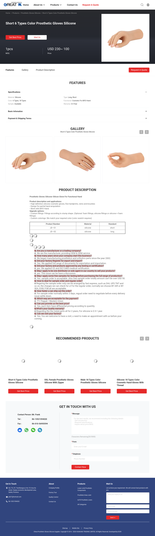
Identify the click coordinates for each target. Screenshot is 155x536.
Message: (76, 414)
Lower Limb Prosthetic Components (85, 489)
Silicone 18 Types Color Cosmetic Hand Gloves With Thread (130, 382)
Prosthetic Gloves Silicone (30, 13)
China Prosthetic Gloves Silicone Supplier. (47, 532)
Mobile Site (75, 528)
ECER (119, 532)
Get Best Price (15, 37)
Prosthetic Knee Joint (84, 495)
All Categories (82, 504)
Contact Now (80, 467)
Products (15, 13)
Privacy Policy (88, 528)
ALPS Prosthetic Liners (85, 500)
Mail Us (37, 37)
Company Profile (54, 488)
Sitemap (65, 528)
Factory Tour (53, 492)
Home (8, 13)
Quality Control (53, 497)
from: (74, 442)
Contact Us (52, 501)
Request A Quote (139, 70)
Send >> (112, 517)
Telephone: (76, 454)
